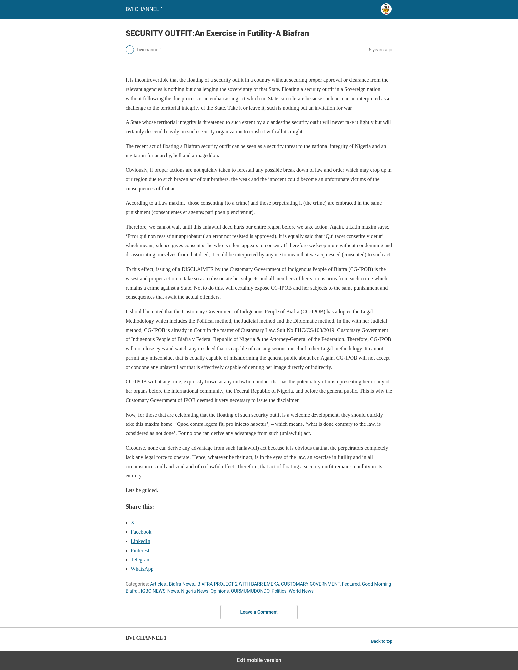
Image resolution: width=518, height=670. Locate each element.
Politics (279, 591)
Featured (351, 584)
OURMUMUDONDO (250, 591)
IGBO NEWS (153, 591)
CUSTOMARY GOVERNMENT (310, 584)
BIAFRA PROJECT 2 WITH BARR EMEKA (238, 584)
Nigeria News (194, 591)
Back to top (381, 641)
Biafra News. (182, 584)
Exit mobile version (259, 660)
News (173, 591)
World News (301, 591)
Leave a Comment (259, 612)
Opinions (219, 591)
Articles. (158, 584)
